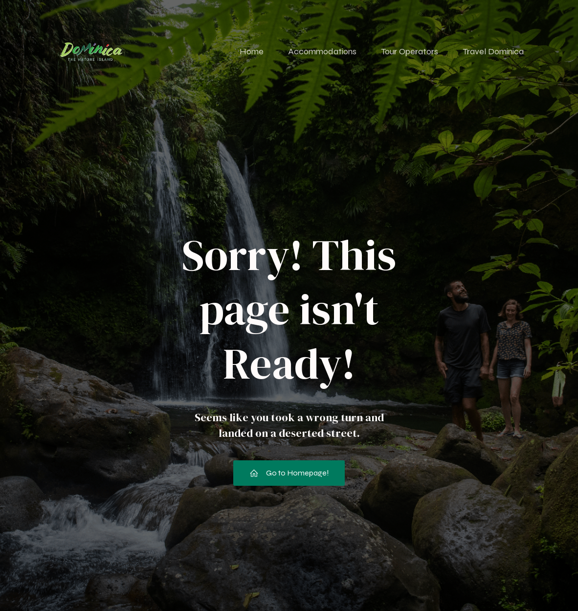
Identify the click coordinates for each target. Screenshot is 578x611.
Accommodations (322, 51)
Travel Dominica (493, 51)
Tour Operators (409, 51)
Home (252, 51)
